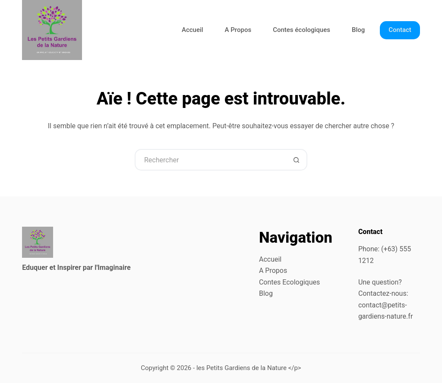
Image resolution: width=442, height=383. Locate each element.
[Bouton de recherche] (296, 160)
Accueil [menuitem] (192, 30)
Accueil (270, 259)
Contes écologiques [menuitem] (301, 30)
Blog (266, 293)
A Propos (273, 270)
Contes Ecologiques (289, 282)
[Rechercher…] (210, 160)
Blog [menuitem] (358, 30)
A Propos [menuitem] (238, 30)
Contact (399, 30)
